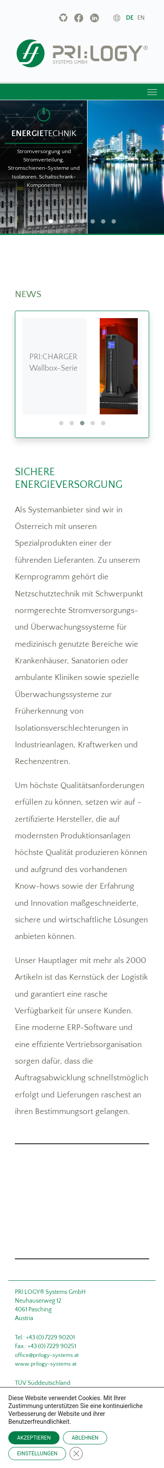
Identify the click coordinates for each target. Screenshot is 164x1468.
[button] (61, 423)
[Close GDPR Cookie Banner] (76, 1453)
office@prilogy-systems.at (47, 1355)
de (129, 17)
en (141, 17)
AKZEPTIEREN (34, 1438)
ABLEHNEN (85, 1438)
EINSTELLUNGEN (37, 1453)
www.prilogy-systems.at (46, 1364)
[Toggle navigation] (152, 92)
